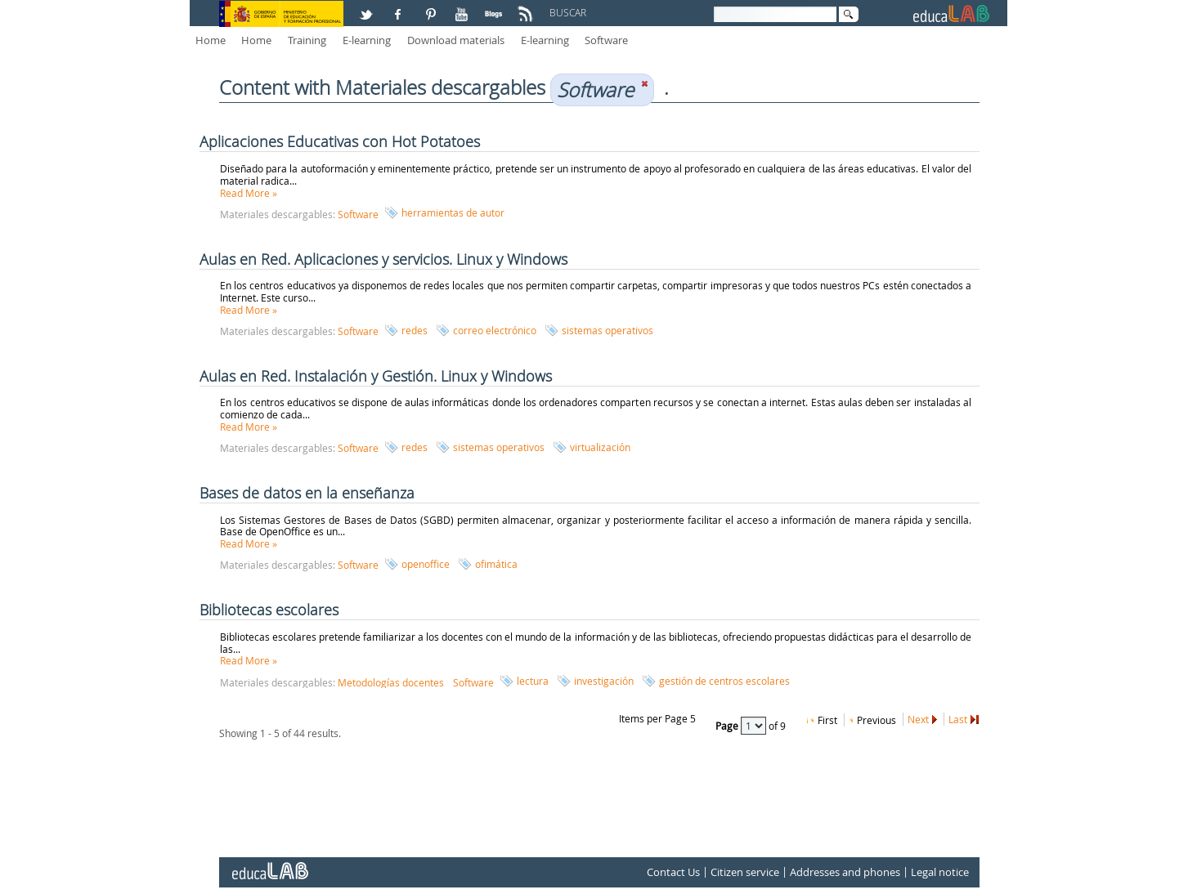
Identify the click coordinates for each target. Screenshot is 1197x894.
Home (210, 40)
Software (606, 40)
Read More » (248, 192)
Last (957, 719)
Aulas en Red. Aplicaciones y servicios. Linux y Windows (383, 259)
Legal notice (940, 872)
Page (728, 725)
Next (918, 719)
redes (414, 330)
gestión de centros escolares (724, 680)
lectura (533, 680)
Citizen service (745, 872)
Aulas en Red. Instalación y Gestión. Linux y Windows (376, 376)
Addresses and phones (845, 872)
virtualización (600, 447)
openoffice (425, 563)
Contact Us (673, 872)
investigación (604, 680)
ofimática (496, 563)
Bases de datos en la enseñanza (307, 493)
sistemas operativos (607, 330)
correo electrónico (494, 330)
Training (307, 40)
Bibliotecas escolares (269, 609)
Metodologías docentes (391, 682)
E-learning (367, 40)
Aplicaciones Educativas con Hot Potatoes (340, 141)
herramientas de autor (452, 212)
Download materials (455, 40)
